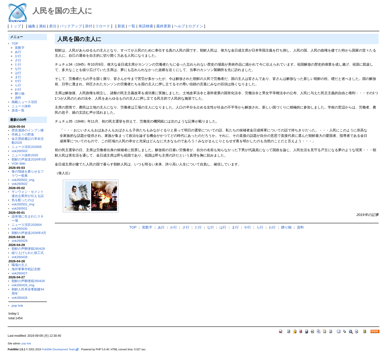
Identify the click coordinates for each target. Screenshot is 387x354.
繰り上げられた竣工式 (28, 253)
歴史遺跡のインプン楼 (28, 130)
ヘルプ (179, 26)
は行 (18, 73)
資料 (18, 98)
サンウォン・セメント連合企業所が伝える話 (28, 194)
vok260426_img (23, 285)
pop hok (17, 305)
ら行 (18, 85)
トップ (15, 26)
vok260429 (19, 241)
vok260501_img (23, 204)
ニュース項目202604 (26, 225)
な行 (18, 69)
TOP (15, 43)
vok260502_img (23, 180)
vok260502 (19, 184)
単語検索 (145, 26)
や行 (18, 81)
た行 (18, 64)
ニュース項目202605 (26, 147)
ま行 (18, 77)
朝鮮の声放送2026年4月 (29, 233)
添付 (88, 26)
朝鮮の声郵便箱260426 (28, 281)
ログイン (195, 26)
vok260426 (19, 298)
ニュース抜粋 (21, 106)
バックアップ (71, 26)
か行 (18, 56)
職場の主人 (20, 265)
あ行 (18, 52)
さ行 (18, 60)
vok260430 (19, 228)
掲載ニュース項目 (24, 102)
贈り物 (19, 93)
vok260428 (19, 257)
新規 (121, 26)
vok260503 (19, 151)
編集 (32, 26)
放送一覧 (18, 110)
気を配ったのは (23, 200)
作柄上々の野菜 (23, 134)
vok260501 (19, 208)
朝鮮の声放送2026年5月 (29, 159)
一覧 (131, 26)
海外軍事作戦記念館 (26, 269)
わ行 (18, 89)
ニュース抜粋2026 (25, 155)
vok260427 (19, 273)
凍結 (42, 26)
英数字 (19, 48)
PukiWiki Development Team (60, 349)
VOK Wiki (18, 163)
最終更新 (163, 26)
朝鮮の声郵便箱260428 (28, 248)
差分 (53, 26)
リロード (102, 26)
